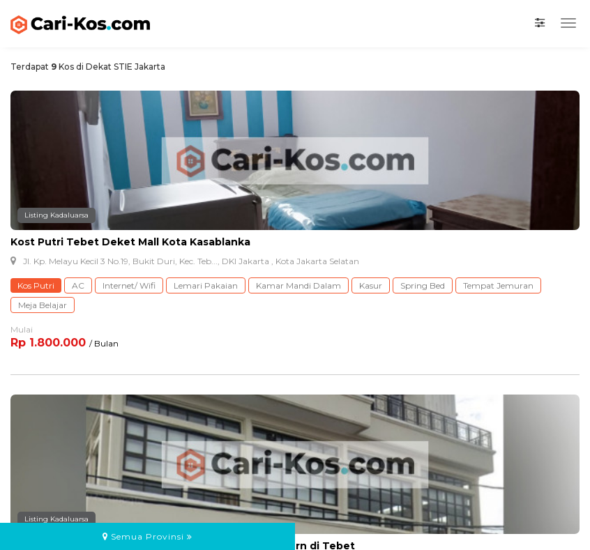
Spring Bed (422, 285)
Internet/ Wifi (129, 285)
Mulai (21, 329)
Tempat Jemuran (498, 285)
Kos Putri (35, 285)
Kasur (370, 285)
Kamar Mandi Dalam (298, 285)
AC (78, 285)
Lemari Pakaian (206, 285)
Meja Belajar (42, 305)
